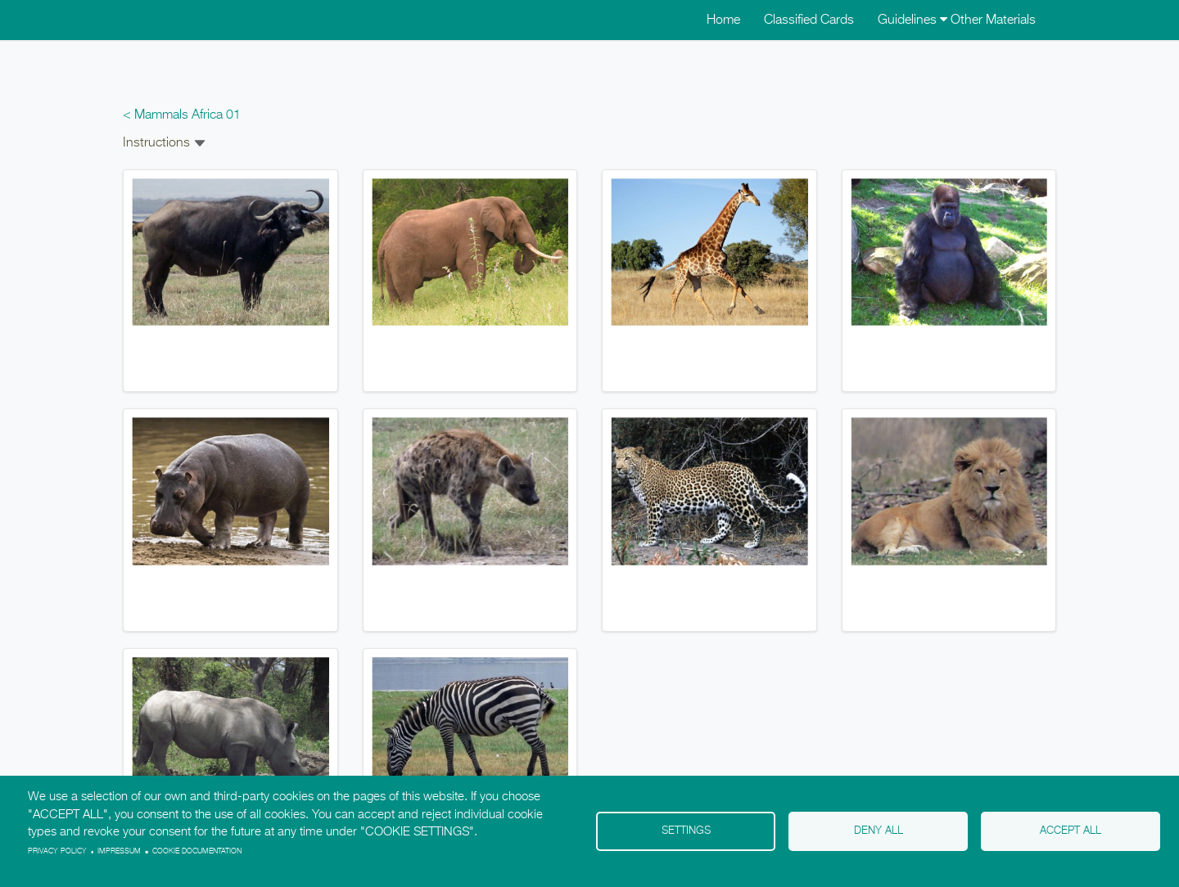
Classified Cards (809, 20)
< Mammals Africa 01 (182, 115)
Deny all (878, 831)
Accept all (1070, 831)
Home (723, 20)
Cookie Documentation (197, 851)
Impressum (119, 851)
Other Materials (993, 20)
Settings (686, 831)
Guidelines (912, 20)
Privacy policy (57, 851)
